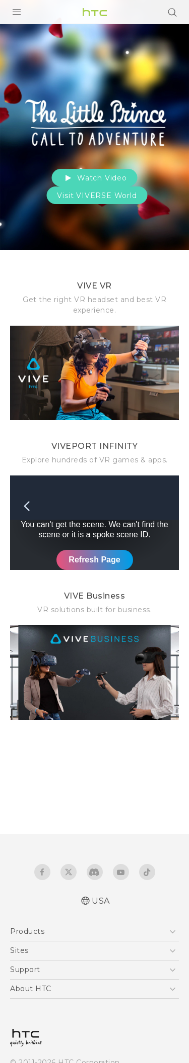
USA (101, 901)
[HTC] (95, 12)
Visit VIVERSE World (97, 195)
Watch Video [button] (94, 177)
